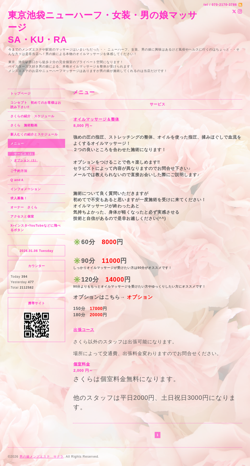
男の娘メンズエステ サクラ (42, 456)
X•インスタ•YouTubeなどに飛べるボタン (35, 228)
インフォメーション (25, 189)
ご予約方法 (18, 171)
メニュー (17, 143)
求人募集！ (18, 198)
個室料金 (81, 364)
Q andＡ (17, 180)
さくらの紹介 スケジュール (32, 116)
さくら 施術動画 (24, 125)
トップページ (20, 93)
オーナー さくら (24, 207)
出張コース (83, 329)
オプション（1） (26, 160)
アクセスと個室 (22, 216)
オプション (140, 297)
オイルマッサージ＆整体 (96, 119)
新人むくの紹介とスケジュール (34, 134)
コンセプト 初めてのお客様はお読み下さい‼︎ (35, 105)
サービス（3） (24, 153)
